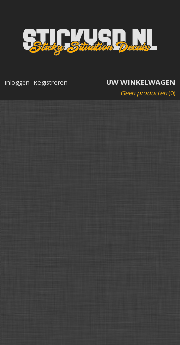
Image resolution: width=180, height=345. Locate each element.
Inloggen (17, 82)
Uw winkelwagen (140, 82)
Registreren (51, 82)
